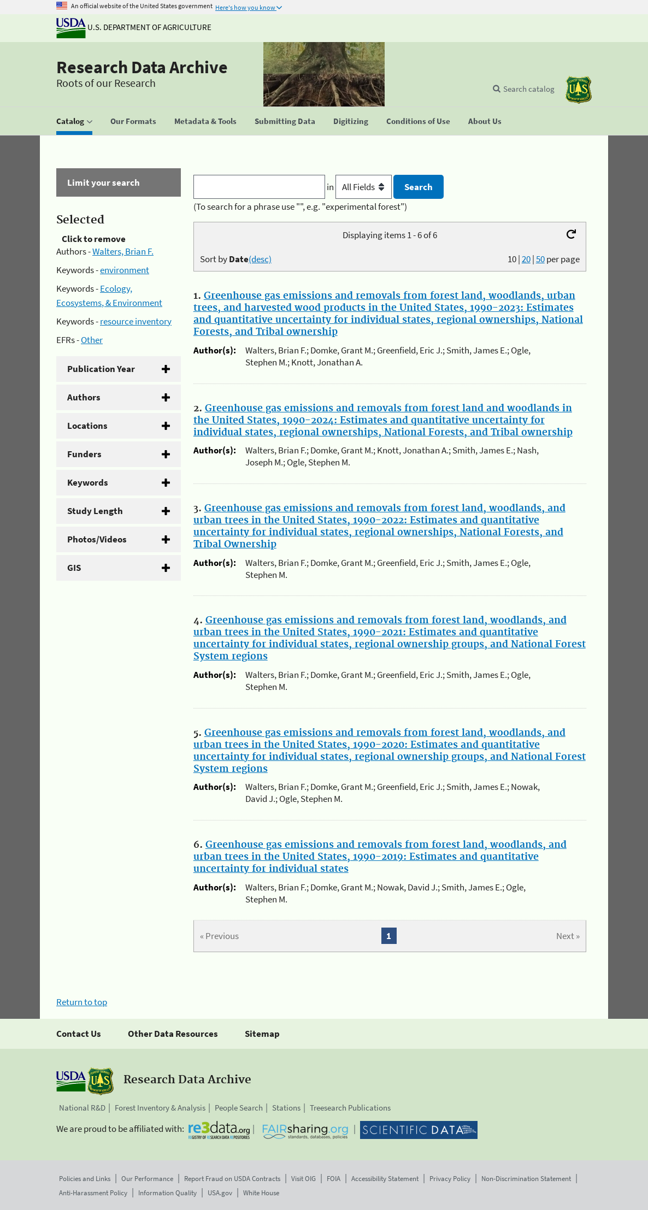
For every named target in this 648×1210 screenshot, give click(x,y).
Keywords (87, 482)
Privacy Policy (449, 1178)
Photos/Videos (97, 539)
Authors (84, 397)
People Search (239, 1107)
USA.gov (220, 1192)
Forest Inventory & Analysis (160, 1107)
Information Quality (167, 1192)
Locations (87, 426)
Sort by (236, 259)
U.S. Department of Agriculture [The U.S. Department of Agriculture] (133, 27)
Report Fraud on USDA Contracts (232, 1178)
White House (261, 1192)
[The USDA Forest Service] (578, 90)
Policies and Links (84, 1178)
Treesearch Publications (350, 1107)
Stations (286, 1107)
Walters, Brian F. (123, 251)
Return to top (81, 1002)
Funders (84, 454)
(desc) (260, 259)
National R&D (82, 1107)
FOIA (333, 1178)
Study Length (95, 511)
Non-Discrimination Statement (526, 1178)
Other (92, 340)
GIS (74, 568)
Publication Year (101, 369)
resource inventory (136, 321)
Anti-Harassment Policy (93, 1192)
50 (540, 259)
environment (124, 270)
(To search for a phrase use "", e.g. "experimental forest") (300, 206)
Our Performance (147, 1178)
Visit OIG (303, 1178)
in (360, 187)
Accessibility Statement (385, 1178)
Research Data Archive (142, 67)
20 (526, 259)
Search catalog (529, 89)
